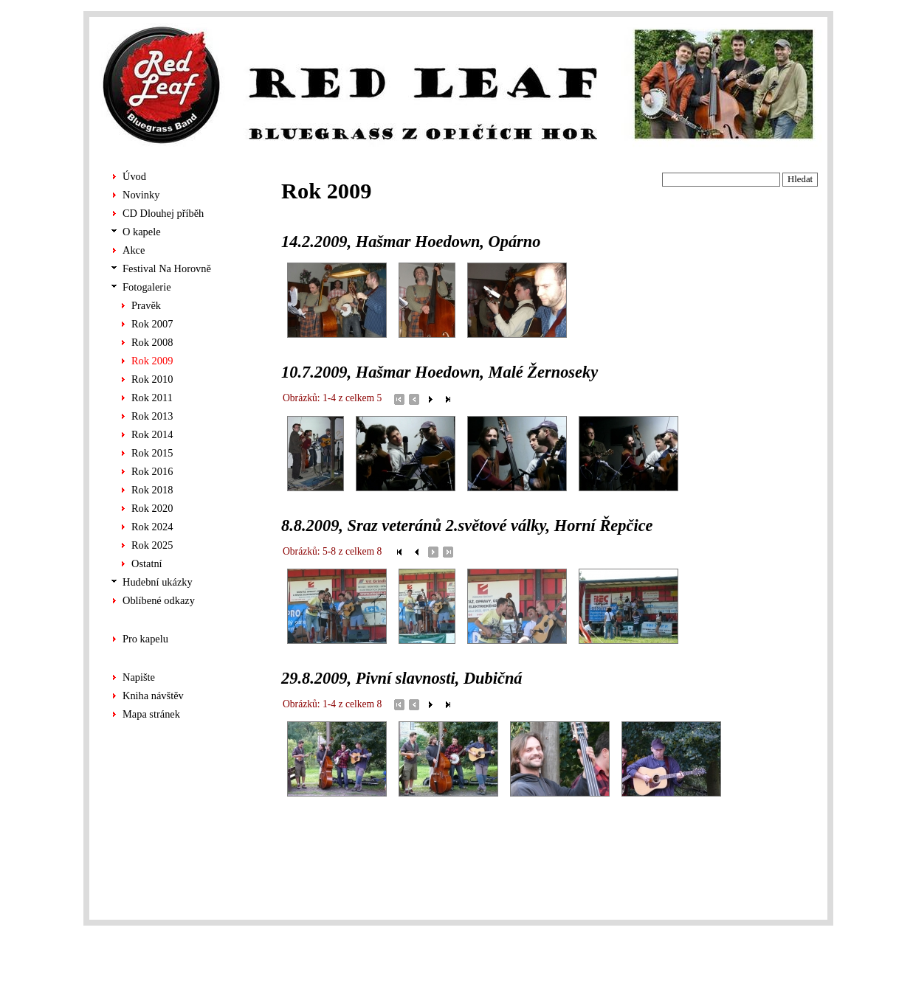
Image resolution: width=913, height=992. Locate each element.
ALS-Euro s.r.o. (790, 966)
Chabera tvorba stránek (775, 951)
